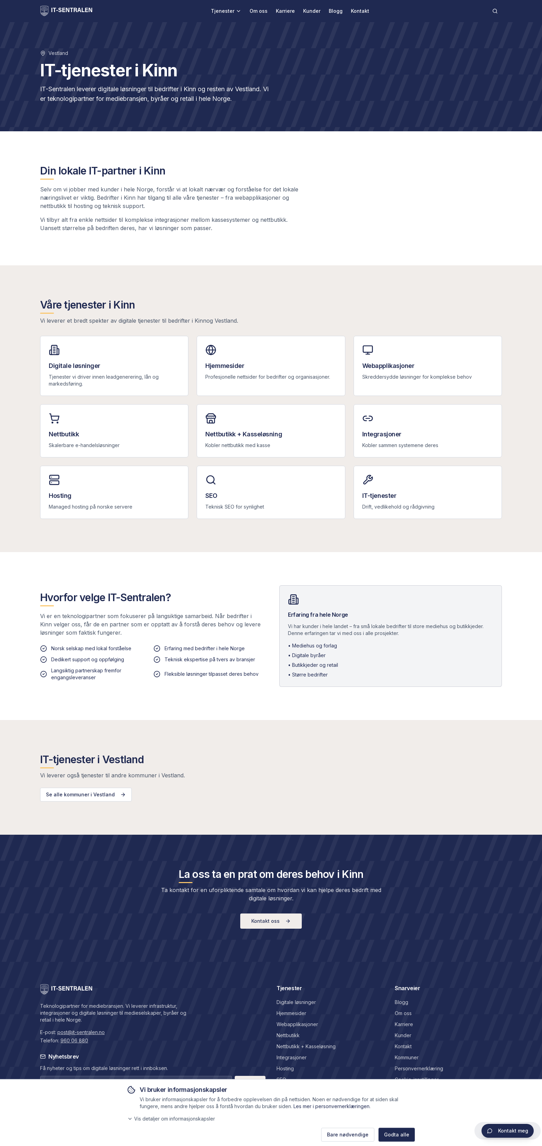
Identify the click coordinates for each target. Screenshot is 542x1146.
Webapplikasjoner (297, 1024)
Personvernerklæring (419, 1068)
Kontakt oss (271, 921)
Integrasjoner (292, 1057)
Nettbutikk (288, 1035)
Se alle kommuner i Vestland (86, 794)
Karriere (285, 11)
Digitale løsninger (296, 1002)
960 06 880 (74, 1040)
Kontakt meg (507, 1131)
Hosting (285, 1068)
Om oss (259, 11)
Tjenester (226, 11)
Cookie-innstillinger (417, 1079)
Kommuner (407, 1057)
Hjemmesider (291, 1013)
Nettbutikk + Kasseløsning (306, 1046)
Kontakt (360, 11)
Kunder (311, 11)
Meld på (250, 1083)
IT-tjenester (290, 1090)
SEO (281, 1079)
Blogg (336, 11)
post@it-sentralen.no (81, 1032)
